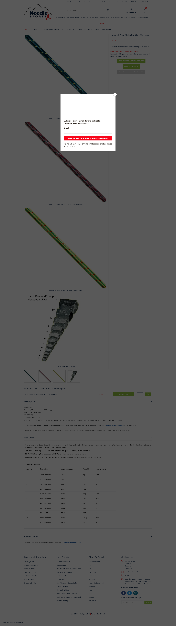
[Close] (115, 94)
